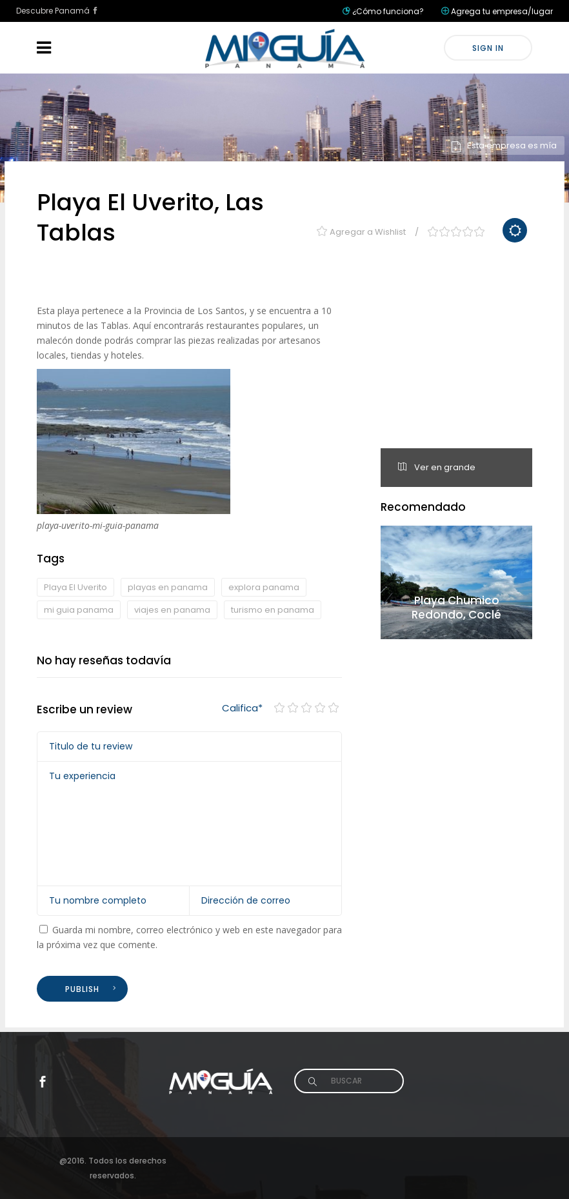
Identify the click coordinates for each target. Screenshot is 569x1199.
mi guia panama (79, 610)
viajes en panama (172, 610)
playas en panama (168, 587)
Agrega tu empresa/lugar (502, 11)
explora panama (263, 587)
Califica (242, 708)
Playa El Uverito (75, 587)
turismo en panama (272, 610)
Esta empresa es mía (503, 145)
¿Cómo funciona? (388, 11)
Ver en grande (436, 467)
